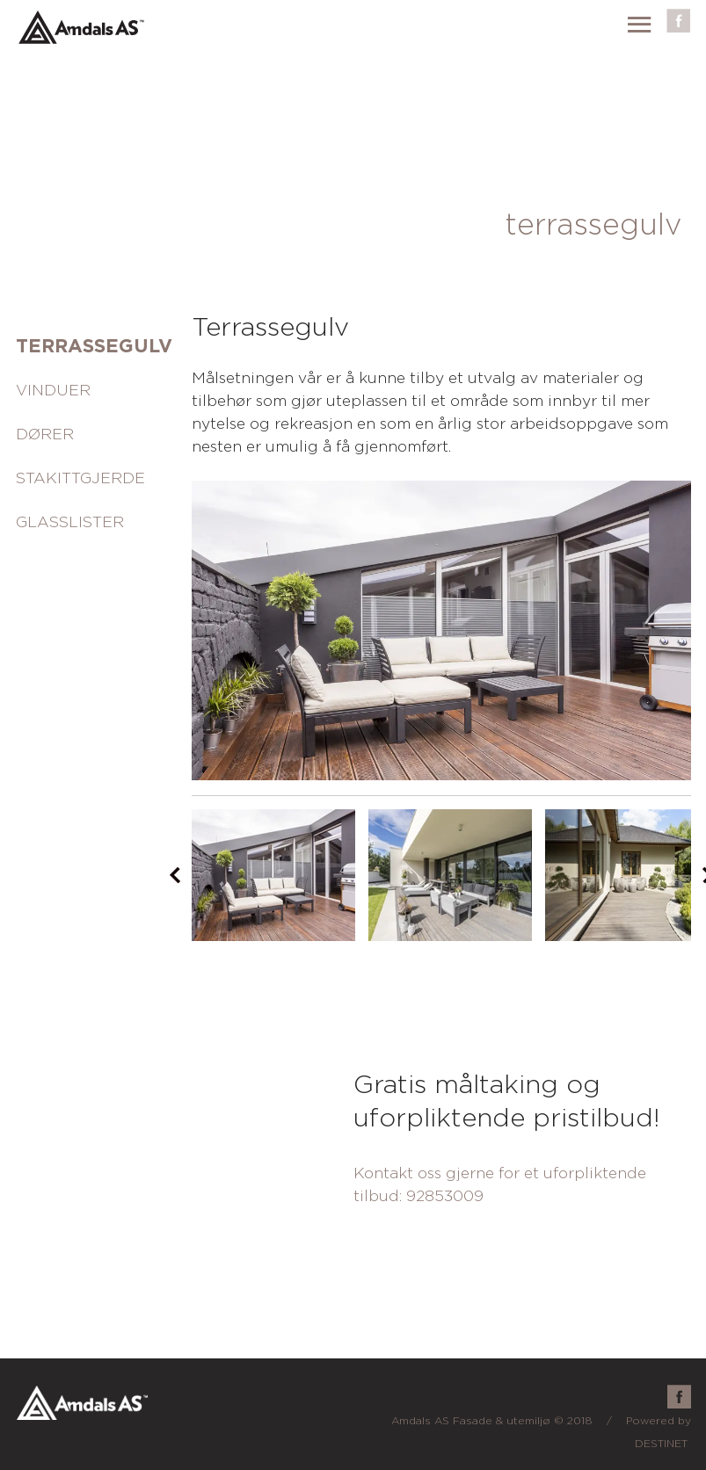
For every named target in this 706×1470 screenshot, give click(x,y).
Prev (175, 875)
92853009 (445, 1196)
